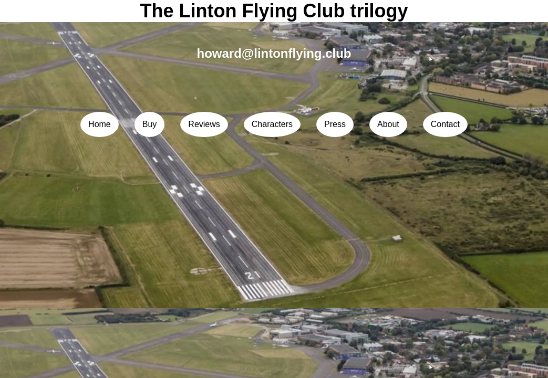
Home (99, 124)
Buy (149, 124)
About (388, 124)
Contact (445, 124)
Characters (272, 124)
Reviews (204, 124)
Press (335, 124)
